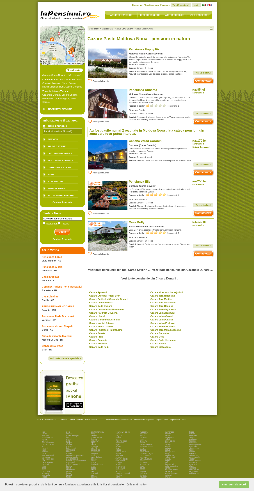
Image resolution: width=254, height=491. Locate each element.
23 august (144, 463)
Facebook (165, 5)
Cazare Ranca (158, 343)
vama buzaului (146, 459)
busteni (69, 466)
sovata (44, 434)
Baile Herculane (62, 79)
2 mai (118, 434)
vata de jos (193, 455)
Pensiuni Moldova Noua (56, 131)
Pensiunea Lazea (52, 257)
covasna (69, 446)
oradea (118, 450)
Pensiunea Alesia (52, 266)
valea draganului (72, 464)
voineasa (119, 455)
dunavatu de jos (146, 454)
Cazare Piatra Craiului (101, 326)
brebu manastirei (171, 466)
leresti (93, 470)
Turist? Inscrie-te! (180, 5)
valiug (167, 454)
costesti (168, 445)
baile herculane (48, 443)
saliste (93, 445)
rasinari (119, 437)
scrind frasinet (195, 461)
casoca (118, 446)
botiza (68, 452)
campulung (46, 471)
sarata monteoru (97, 432)
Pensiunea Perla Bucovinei (58, 316)
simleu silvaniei (195, 445)
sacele (192, 437)
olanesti (192, 454)
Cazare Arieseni (98, 343)
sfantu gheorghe (171, 473)
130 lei (200, 223)
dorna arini (70, 450)
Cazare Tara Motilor (161, 299)
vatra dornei (169, 437)
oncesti (192, 452)
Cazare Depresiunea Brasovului (106, 309)
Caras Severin (58, 75)
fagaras (143, 471)
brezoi (191, 432)
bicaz (118, 448)
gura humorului (48, 455)
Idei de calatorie (150, 14)
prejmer (168, 448)
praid (44, 450)
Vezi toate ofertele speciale (65, 358)
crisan (44, 466)
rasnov (44, 439)
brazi (93, 455)
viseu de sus (194, 448)
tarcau (118, 471)
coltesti (143, 450)
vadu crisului (170, 457)
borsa (68, 473)
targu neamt (120, 466)
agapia (69, 443)
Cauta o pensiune (121, 14)
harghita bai (169, 455)
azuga (142, 468)
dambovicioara (97, 464)
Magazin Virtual (162, 420)
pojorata (143, 434)
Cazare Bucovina (159, 333)
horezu (94, 463)
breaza (44, 477)
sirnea (167, 477)
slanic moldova (72, 459)
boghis (167, 461)
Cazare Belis (157, 337)
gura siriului (120, 468)
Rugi (61, 86)
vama (44, 454)
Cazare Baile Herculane (163, 340)
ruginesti (168, 475)
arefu (118, 477)
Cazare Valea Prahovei (162, 323)
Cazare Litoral (97, 316)
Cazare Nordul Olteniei (101, 323)
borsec (118, 439)
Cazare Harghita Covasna (103, 313)
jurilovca (143, 473)
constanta (193, 436)
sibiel (68, 432)
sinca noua (144, 452)
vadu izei (45, 464)
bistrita (93, 468)
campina (192, 468)
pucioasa (193, 439)
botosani (94, 473)
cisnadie (168, 468)
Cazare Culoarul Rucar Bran (104, 296)
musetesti (193, 464)
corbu (142, 443)
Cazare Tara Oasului (161, 306)
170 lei (200, 142)
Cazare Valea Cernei (161, 316)
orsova (69, 471)
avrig (68, 441)
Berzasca (77, 79)
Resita (54, 86)
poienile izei (95, 450)
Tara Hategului (61, 98)
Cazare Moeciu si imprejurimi (166, 292)
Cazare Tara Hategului (162, 296)
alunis (191, 466)
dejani (118, 445)
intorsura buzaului (123, 473)
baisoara (143, 437)
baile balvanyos (146, 445)
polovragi (94, 446)
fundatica (193, 463)
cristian (192, 459)
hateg (93, 434)
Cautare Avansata (62, 202)
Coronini (46, 83)
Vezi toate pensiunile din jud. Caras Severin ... (119, 269)
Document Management (144, 420)
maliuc (167, 450)
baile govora (170, 452)
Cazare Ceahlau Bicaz (101, 302)
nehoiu (192, 434)
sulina (93, 461)
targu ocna (120, 457)
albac (44, 470)
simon (142, 436)
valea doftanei (96, 457)
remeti (68, 468)
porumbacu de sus (123, 432)
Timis (75, 75)
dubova (94, 439)
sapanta (94, 436)
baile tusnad (71, 448)
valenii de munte (171, 470)
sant (92, 471)
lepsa (93, 443)
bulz (166, 463)
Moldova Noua (59, 83)
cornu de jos (194, 470)
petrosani (45, 473)
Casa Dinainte (50, 296)
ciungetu (143, 441)
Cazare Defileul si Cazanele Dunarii (108, 299)
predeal (45, 452)
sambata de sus (48, 445)
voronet (69, 445)
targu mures (95, 441)
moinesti (119, 463)
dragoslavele (194, 457)
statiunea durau (146, 446)
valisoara (193, 443)
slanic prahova (47, 463)
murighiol (94, 454)
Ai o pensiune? (199, 14)
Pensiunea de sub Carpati (57, 326)
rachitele (119, 475)
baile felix (45, 436)
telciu (191, 450)
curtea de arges (72, 436)
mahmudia (70, 470)
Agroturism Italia (125, 420)
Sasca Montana (73, 86)
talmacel (192, 441)
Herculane (47, 98)
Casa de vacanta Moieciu (57, 336)
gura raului (46, 475)
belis (43, 446)
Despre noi (137, 5)
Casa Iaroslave (51, 276)
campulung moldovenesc (76, 461)
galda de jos (194, 473)
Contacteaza (203, 80)
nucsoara (144, 432)
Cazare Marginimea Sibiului (104, 319)
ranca (44, 468)
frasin (68, 477)
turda (142, 466)
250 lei (200, 182)
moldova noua (121, 441)
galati (142, 439)
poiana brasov (96, 437)
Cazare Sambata (98, 340)
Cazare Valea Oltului (161, 319)
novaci (118, 454)
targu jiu (168, 446)
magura (119, 436)
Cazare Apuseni (98, 292)
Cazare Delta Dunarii (100, 306)
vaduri (167, 439)
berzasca (168, 471)
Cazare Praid (96, 337)
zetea (142, 461)
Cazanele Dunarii (51, 94)
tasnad (69, 475)
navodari (143, 477)
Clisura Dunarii (69, 94)
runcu (93, 466)
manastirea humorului (75, 455)
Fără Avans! (201, 147)
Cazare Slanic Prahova (162, 326)
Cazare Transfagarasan (163, 309)
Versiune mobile (90, 420)
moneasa (119, 470)
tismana (143, 475)
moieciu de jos (47, 437)
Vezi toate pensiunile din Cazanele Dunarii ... (182, 269)
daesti (142, 470)
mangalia (193, 446)
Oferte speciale (174, 14)
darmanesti (169, 464)
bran (43, 432)
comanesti (120, 443)
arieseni (45, 441)
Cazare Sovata (97, 333)
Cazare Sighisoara (160, 347)
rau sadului (193, 471)
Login (196, 5)
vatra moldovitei (122, 459)
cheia (68, 439)
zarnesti (45, 448)
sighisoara (46, 457)
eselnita (69, 434)
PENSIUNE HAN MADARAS (58, 306)
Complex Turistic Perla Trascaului (62, 286)
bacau (167, 436)
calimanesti (169, 432)
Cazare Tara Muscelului (163, 302)
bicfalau (168, 443)
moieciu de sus (48, 459)
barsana (168, 434)
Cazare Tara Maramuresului (165, 330)
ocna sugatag (145, 455)
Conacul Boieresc (52, 346)
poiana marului (72, 457)
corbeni (69, 454)
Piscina (63, 223)
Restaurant (50, 223)
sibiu (43, 461)
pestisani (143, 457)
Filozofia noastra (151, 5)
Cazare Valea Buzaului (162, 313)
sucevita (94, 477)
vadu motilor (120, 461)
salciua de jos (121, 452)
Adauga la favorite (98, 81)
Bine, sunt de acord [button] (234, 484)
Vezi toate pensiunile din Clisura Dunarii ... (150, 278)
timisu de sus (170, 441)
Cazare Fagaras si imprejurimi (106, 330)
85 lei (199, 91)
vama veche (145, 464)
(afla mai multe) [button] (137, 484)
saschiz (119, 464)
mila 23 (94, 448)
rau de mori (95, 452)
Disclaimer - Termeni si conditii (71, 420)
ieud (92, 475)
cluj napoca (70, 463)
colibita (94, 459)
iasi (67, 437)
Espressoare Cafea (178, 420)
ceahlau (168, 459)
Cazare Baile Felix (99, 347)
